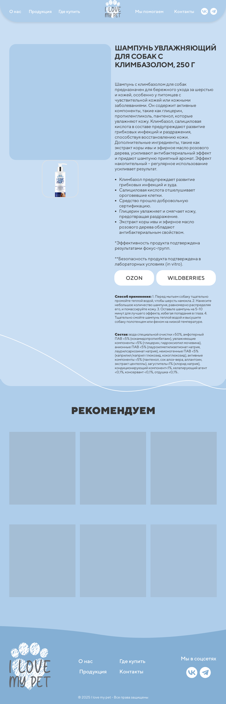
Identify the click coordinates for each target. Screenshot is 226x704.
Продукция (40, 11)
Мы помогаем (149, 11)
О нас (15, 11)
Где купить (69, 11)
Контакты (184, 11)
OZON (134, 278)
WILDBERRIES (186, 278)
